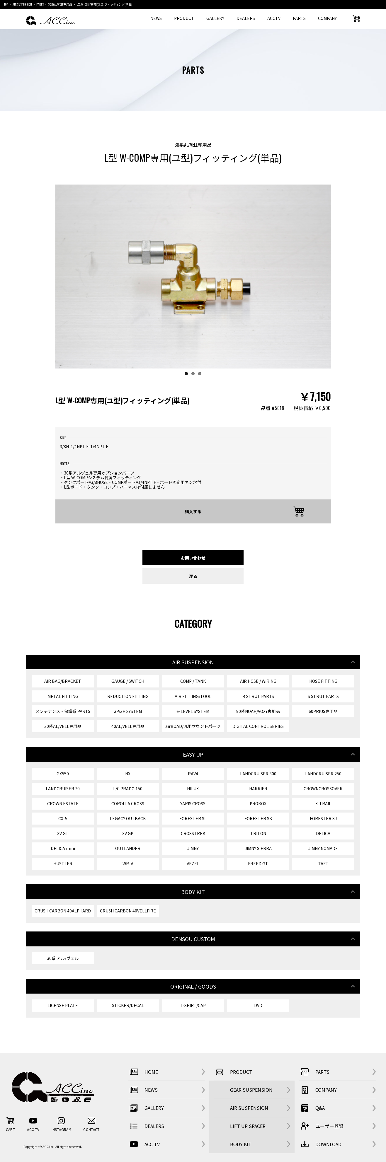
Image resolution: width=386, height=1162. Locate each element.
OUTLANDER (127, 848)
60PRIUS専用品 (323, 711)
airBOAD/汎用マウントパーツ (192, 726)
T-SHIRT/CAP (193, 1005)
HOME (143, 1072)
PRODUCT (184, 18)
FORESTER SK (258, 818)
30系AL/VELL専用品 (62, 726)
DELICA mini (63, 848)
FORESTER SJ (323, 818)
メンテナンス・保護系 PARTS (62, 711)
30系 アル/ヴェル (63, 958)
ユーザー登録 (321, 1126)
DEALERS (246, 18)
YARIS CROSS (192, 803)
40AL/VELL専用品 (127, 726)
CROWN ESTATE (63, 803)
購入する (193, 511)
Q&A (312, 1108)
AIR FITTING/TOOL (193, 696)
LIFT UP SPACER (248, 1125)
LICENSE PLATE (62, 1005)
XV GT (63, 833)
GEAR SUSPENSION (251, 1089)
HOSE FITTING (323, 681)
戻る (193, 576)
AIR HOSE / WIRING (258, 681)
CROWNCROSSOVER (323, 788)
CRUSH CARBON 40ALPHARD (63, 911)
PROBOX (258, 803)
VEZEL (193, 863)
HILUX (193, 788)
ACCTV (273, 18)
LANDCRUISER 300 (258, 774)
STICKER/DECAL (128, 1005)
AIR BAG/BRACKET (62, 681)
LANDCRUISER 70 (63, 788)
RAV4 (193, 774)
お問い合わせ (193, 557)
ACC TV (144, 1144)
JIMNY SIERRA (258, 848)
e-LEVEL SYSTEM (192, 711)
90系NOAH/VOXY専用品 (258, 711)
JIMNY (193, 848)
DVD (258, 1005)
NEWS (156, 18)
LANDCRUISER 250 (323, 774)
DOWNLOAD (320, 1144)
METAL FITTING (62, 696)
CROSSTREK (193, 833)
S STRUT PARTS (323, 696)
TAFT (323, 863)
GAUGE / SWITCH (127, 681)
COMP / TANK (193, 681)
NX (127, 774)
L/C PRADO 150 (127, 788)
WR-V (128, 863)
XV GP (127, 833)
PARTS (299, 18)
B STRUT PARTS (258, 696)
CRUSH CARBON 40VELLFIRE (128, 911)
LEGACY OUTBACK (128, 818)
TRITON (258, 833)
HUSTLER (62, 863)
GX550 (63, 774)
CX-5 (62, 818)
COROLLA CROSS (127, 803)
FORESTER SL (193, 818)
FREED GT (258, 863)
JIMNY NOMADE (323, 848)
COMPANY (327, 18)
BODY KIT (240, 1144)
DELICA (323, 833)
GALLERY (215, 18)
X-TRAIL (323, 803)
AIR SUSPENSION (249, 1107)
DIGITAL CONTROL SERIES (258, 726)
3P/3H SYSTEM (128, 711)
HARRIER (258, 788)
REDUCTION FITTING (128, 696)
